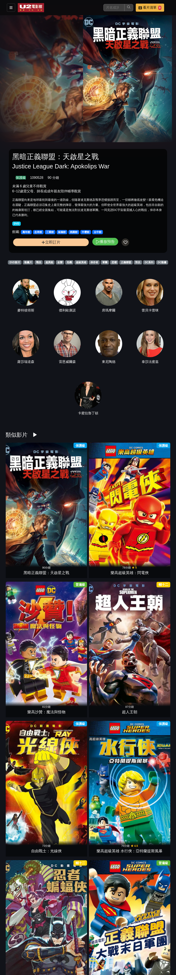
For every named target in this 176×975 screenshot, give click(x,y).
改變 (59, 262)
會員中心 (104, 961)
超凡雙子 (130, 684)
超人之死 (73, 582)
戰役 (38, 262)
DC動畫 (162, 262)
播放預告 (105, 241)
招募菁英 (62, 961)
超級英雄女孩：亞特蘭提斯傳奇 (45, 577)
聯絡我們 (145, 953)
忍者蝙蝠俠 (16, 532)
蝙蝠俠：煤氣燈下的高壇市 (102, 577)
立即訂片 (51, 242)
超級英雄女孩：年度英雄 (45, 627)
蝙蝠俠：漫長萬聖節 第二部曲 (159, 678)
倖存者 (94, 262)
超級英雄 (81, 262)
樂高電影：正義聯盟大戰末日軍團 (45, 526)
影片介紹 (62, 953)
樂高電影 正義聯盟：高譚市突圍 (131, 830)
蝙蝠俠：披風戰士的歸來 (45, 830)
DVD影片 (15, 262)
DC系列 (149, 262)
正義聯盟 (126, 262)
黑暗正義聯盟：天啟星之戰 (16, 475)
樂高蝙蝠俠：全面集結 (130, 729)
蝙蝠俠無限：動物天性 (73, 881)
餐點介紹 (83, 953)
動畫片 (28, 262)
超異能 (49, 262)
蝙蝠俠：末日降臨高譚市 (102, 678)
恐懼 (114, 262)
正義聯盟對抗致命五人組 (159, 526)
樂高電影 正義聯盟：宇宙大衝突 (74, 627)
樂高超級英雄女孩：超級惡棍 (73, 779)
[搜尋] (114, 7)
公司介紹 (83, 961)
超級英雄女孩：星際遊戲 (159, 577)
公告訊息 (125, 953)
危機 (69, 262)
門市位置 (104, 953)
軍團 (104, 262)
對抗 (137, 262)
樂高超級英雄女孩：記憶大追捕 (130, 577)
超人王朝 (102, 481)
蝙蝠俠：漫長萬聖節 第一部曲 (17, 729)
